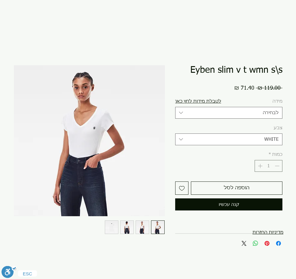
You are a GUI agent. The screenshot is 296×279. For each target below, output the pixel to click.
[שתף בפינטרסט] (267, 243)
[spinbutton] (269, 166)
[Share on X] (244, 243)
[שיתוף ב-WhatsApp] (255, 243)
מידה (277, 101)
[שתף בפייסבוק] (278, 243)
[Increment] (260, 166)
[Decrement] (278, 166)
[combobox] (228, 113)
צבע (278, 128)
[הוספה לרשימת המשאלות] (181, 188)
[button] (198, 101)
